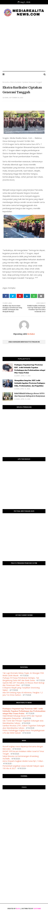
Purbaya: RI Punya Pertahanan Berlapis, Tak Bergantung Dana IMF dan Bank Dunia (21, 679)
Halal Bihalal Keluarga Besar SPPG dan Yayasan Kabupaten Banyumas (29, 394)
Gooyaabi (37, 908)
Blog (18, 908)
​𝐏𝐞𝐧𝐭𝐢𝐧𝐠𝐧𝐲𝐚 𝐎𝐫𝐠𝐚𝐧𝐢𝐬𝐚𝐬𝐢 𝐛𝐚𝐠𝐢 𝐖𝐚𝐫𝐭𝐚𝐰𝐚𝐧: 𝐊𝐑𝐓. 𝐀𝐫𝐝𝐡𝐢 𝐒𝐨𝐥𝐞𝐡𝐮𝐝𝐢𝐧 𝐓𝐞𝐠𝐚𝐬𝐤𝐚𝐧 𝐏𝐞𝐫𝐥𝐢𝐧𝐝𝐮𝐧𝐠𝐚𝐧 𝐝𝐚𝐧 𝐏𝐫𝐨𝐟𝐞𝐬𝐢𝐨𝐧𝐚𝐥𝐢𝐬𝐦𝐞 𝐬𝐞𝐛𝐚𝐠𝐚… (29, 369)
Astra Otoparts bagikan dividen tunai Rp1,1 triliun (23, 761)
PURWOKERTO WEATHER (24, 801)
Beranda (6, 82)
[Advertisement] (24, 44)
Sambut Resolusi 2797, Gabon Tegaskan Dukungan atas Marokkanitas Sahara (24, 726)
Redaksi (31, 334)
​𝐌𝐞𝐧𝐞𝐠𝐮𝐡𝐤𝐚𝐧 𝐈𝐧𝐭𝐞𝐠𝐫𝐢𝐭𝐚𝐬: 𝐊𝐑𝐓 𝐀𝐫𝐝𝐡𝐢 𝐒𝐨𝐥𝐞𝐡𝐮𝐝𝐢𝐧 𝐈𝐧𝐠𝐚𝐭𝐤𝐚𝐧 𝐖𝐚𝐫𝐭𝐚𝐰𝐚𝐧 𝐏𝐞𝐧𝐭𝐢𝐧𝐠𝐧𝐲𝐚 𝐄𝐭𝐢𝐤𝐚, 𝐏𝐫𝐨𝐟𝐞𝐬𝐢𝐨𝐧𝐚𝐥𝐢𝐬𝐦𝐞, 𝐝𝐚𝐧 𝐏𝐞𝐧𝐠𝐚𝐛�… (29, 383)
